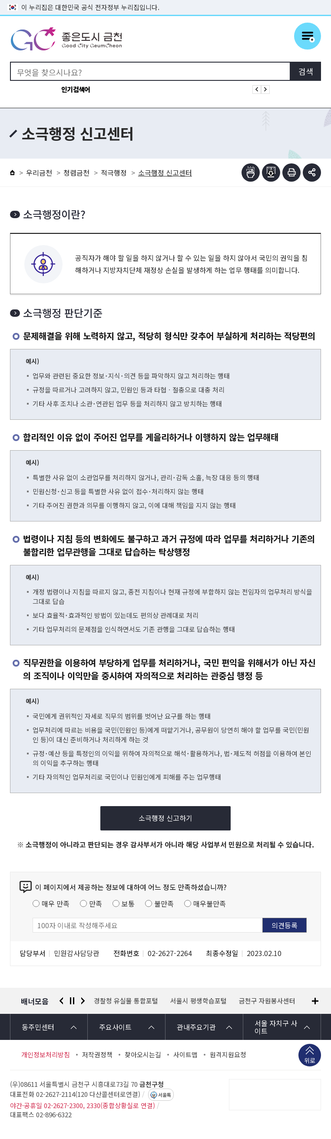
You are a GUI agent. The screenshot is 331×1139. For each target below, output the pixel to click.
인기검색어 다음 (265, 89)
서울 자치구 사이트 (276, 1027)
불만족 (164, 903)
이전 (61, 1000)
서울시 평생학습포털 (198, 1001)
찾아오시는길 (143, 1055)
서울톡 (164, 1094)
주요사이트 (115, 1027)
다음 (83, 1000)
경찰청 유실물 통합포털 (126, 1001)
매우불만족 (209, 903)
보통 (128, 903)
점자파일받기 (271, 172)
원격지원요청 (228, 1055)
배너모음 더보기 (315, 1001)
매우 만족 (56, 903)
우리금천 (39, 172)
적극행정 (114, 172)
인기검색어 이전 (256, 89)
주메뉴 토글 (307, 36)
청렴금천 (76, 172)
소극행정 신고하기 (165, 818)
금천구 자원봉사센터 (267, 1001)
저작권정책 (97, 1055)
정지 (72, 1000)
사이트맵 (185, 1055)
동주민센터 (38, 1027)
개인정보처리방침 (45, 1055)
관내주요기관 (196, 1027)
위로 (309, 1061)
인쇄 (291, 172)
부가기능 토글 (312, 172)
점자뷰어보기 (251, 172)
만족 (95, 903)
